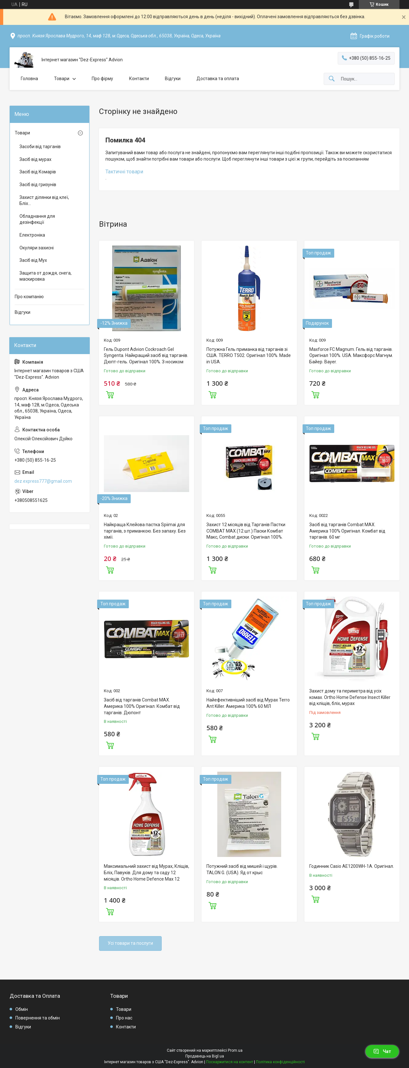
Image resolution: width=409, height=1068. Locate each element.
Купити (110, 394)
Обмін (21, 1009)
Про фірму (102, 78)
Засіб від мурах (35, 159)
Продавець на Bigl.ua (204, 1056)
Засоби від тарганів (40, 146)
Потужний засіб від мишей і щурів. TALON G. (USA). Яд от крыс (242, 869)
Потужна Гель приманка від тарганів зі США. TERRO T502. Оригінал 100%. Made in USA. (248, 355)
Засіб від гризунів (37, 184)
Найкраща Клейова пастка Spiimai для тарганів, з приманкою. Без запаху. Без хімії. (145, 531)
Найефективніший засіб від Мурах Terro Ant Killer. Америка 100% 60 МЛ (248, 703)
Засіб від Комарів (37, 171)
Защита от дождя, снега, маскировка (45, 276)
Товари (61, 78)
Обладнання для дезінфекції (37, 219)
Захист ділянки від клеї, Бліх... (44, 200)
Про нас (124, 1017)
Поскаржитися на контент (229, 1062)
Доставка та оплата (218, 78)
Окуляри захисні (36, 247)
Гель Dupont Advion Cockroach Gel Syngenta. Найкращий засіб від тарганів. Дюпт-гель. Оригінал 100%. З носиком (146, 355)
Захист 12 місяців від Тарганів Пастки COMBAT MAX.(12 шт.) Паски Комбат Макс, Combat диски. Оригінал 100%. (245, 531)
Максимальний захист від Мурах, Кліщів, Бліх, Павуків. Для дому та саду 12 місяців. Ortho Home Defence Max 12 (146, 872)
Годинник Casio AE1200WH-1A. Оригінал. (351, 866)
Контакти (139, 78)
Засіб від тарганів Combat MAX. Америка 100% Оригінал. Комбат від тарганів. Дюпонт (142, 706)
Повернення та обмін (37, 1017)
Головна (29, 78)
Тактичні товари (124, 172)
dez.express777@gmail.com (43, 481)
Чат (382, 1051)
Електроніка (32, 235)
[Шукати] (331, 79)
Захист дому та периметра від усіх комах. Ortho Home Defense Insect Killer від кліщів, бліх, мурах (349, 697)
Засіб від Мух (33, 260)
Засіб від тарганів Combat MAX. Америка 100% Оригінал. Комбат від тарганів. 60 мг (347, 531)
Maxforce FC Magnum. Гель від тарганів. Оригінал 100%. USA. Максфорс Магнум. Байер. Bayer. (351, 355)
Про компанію (29, 296)
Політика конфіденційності (280, 1062)
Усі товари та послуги (130, 943)
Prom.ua (235, 1050)
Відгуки (173, 78)
